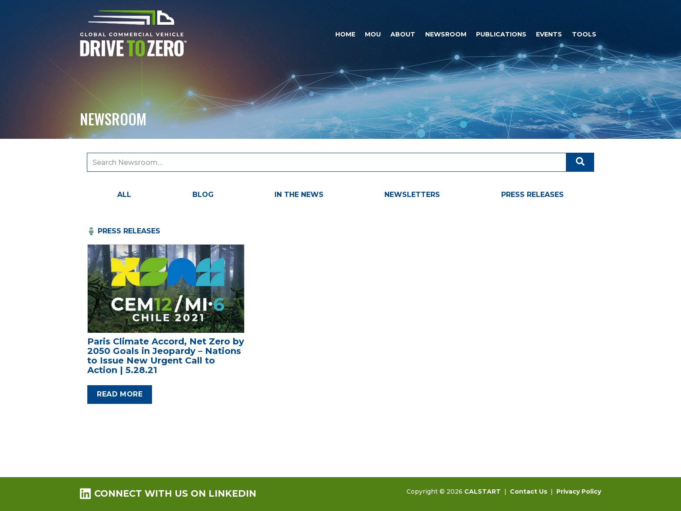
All (124, 194)
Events (549, 34)
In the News (299, 194)
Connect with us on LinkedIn (168, 493)
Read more (119, 394)
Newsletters (412, 194)
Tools (584, 34)
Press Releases (532, 194)
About (402, 34)
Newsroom (445, 34)
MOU (373, 34)
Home (345, 34)
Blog (203, 194)
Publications (501, 34)
